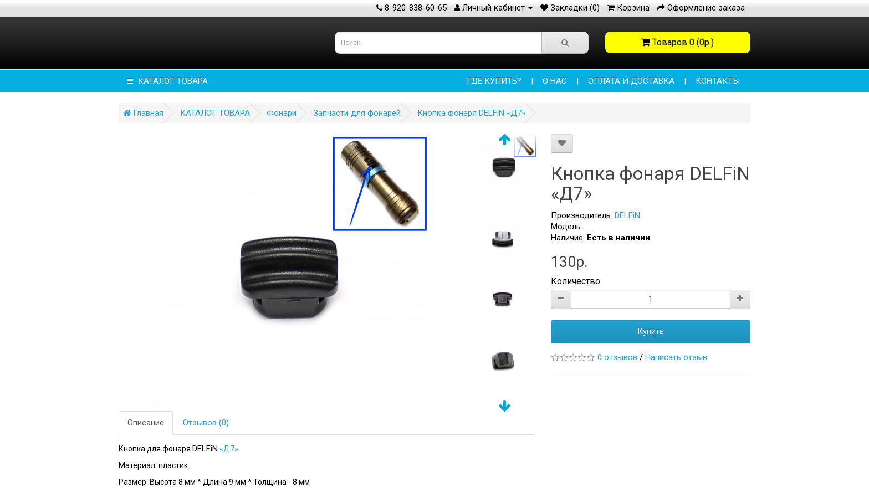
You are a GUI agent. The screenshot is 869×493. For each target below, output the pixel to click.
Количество (575, 281)
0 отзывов (617, 357)
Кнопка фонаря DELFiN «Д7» (471, 113)
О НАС (555, 81)
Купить (650, 331)
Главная (143, 113)
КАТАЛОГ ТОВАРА (167, 81)
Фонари (282, 113)
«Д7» (228, 448)
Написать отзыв (676, 357)
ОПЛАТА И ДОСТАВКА (631, 81)
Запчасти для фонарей (357, 113)
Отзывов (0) (206, 423)
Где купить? (494, 81)
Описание (145, 423)
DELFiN (627, 215)
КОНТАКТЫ (718, 81)
